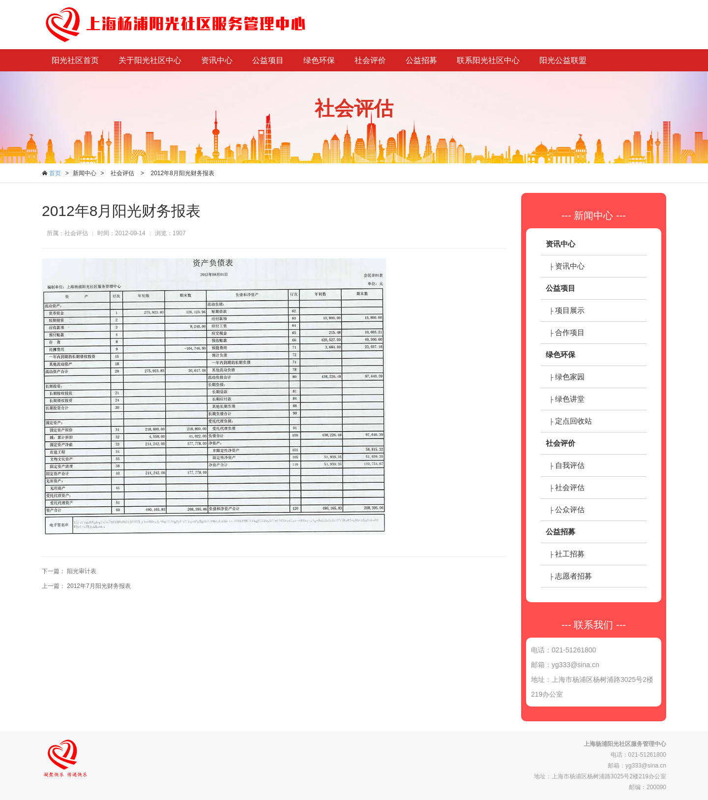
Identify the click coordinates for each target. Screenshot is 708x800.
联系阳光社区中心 (488, 60)
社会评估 (122, 173)
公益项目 (268, 60)
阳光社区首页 (75, 60)
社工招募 (570, 554)
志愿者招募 (573, 576)
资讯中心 (217, 60)
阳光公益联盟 (563, 60)
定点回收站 (573, 421)
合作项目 (570, 332)
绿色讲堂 (570, 399)
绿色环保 (319, 60)
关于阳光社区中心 (149, 60)
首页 (55, 173)
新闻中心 (84, 173)
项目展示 (570, 310)
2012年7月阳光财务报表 (98, 586)
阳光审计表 (81, 571)
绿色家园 (570, 376)
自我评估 (570, 465)
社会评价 (370, 60)
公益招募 (421, 60)
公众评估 (570, 509)
